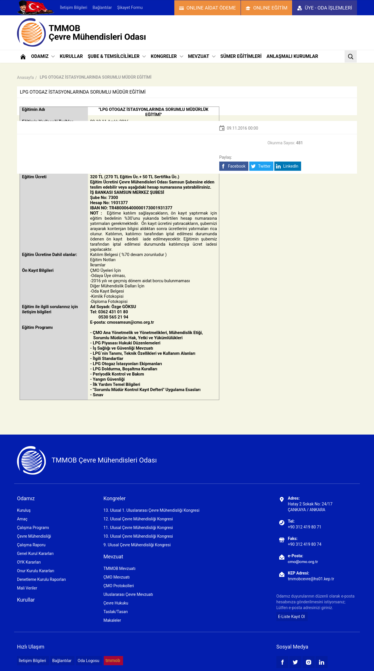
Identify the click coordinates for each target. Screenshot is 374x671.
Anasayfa (25, 77)
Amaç (22, 519)
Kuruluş (24, 510)
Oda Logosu (88, 660)
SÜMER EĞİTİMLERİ (241, 56)
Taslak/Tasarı (115, 611)
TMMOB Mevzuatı (119, 568)
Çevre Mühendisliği (34, 536)
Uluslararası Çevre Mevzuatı (128, 594)
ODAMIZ (43, 56)
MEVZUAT (202, 56)
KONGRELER (167, 56)
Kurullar (26, 600)
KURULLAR (71, 56)
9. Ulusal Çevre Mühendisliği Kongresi (137, 545)
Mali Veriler (27, 588)
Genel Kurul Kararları (35, 553)
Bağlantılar (102, 7)
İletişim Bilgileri (73, 7)
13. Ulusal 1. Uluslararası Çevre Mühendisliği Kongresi (151, 510)
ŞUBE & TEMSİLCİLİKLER (117, 56)
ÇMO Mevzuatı (116, 577)
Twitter (260, 166)
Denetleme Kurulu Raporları (41, 579)
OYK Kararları (29, 562)
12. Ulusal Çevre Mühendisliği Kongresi (138, 519)
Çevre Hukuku (115, 603)
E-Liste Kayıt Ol (291, 616)
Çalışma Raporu (31, 545)
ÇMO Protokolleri (118, 585)
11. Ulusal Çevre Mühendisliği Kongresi (138, 527)
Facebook (233, 166)
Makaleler (112, 620)
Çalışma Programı (33, 527)
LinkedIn (287, 166)
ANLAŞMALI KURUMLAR (292, 56)
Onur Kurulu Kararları (35, 570)
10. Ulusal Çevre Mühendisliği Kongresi (138, 536)
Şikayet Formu (130, 7)
